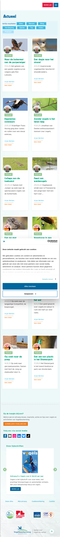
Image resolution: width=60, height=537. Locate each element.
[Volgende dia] (55, 482)
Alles (21, 24)
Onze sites (9, 501)
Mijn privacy (22, 501)
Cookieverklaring (38, 501)
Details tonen (47, 279)
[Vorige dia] (4, 482)
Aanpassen (30, 294)
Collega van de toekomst (12, 180)
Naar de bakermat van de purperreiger (15, 61)
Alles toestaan (30, 286)
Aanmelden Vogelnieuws (15, 424)
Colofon (52, 501)
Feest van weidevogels (40, 180)
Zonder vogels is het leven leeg (44, 120)
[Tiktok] (28, 436)
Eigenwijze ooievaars (10, 120)
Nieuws (32, 24)
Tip (31, 28)
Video (40, 28)
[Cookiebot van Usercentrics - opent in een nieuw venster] (47, 241)
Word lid (15, 489)
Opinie (22, 28)
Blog (42, 24)
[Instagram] (14, 436)
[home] (11, 5)
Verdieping (9, 28)
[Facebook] (5, 436)
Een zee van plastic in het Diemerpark (43, 358)
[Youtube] (10, 436)
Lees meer (8, 85)
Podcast (8, 32)
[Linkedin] (19, 436)
